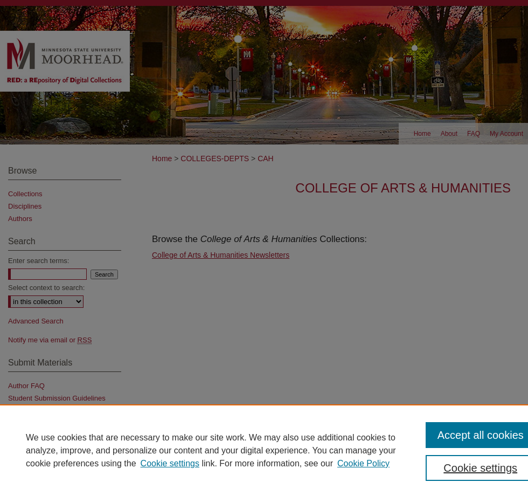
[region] (264, 450)
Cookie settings (170, 463)
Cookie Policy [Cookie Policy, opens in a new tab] (363, 463)
